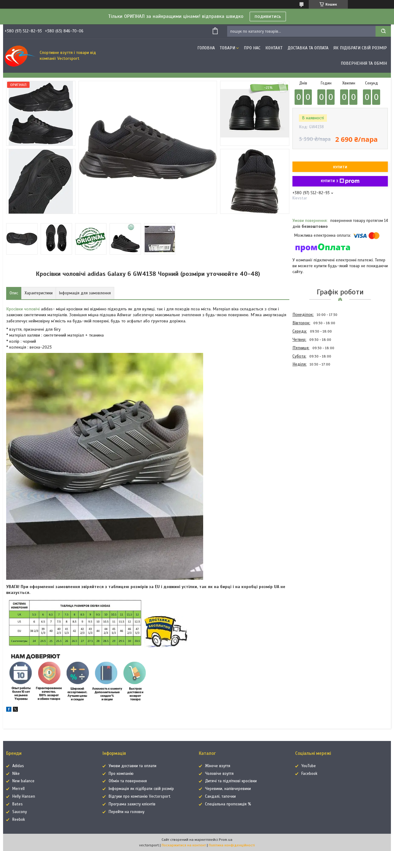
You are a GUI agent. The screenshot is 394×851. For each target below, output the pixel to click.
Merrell (18, 788)
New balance (23, 781)
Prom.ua (225, 839)
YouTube (308, 765)
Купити (340, 167)
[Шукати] (383, 31)
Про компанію (121, 773)
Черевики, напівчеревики (228, 788)
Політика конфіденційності (232, 845)
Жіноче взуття (217, 765)
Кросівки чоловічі (23, 309)
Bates (17, 804)
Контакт (274, 48)
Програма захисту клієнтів (132, 804)
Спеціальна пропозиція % (228, 804)
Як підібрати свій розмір (360, 48)
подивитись (268, 16)
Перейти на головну (126, 811)
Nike (16, 773)
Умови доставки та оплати (132, 765)
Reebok (18, 819)
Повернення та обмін (364, 63)
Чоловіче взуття (219, 773)
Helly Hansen (23, 796)
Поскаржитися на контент (184, 845)
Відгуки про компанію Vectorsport (140, 796)
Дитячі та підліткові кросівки (231, 781)
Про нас (252, 48)
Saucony (19, 811)
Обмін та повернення (128, 781)
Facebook (309, 773)
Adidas (18, 765)
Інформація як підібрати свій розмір (141, 788)
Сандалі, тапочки (220, 796)
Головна (206, 48)
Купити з (340, 181)
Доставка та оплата (307, 48)
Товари (227, 48)
